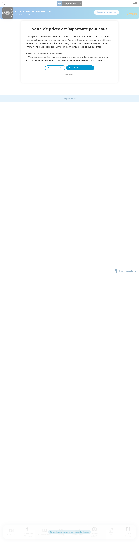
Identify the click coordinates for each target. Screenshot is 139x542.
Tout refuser (69, 74)
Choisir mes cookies (55, 68)
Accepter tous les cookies (80, 68)
